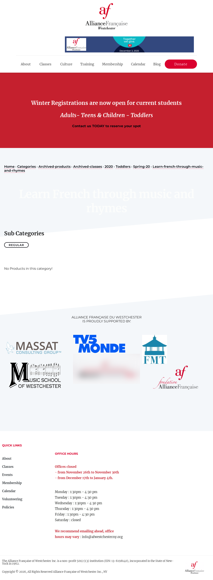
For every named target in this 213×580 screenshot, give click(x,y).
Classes (45, 64)
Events (7, 475)
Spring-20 (141, 167)
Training (87, 64)
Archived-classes (87, 167)
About (26, 64)
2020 (109, 167)
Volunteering (12, 499)
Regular (16, 245)
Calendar (138, 64)
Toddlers (123, 167)
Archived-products (54, 167)
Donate (181, 65)
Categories (26, 167)
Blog (157, 64)
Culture (66, 64)
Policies (8, 507)
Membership (112, 64)
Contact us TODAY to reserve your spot (106, 126)
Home (9, 167)
